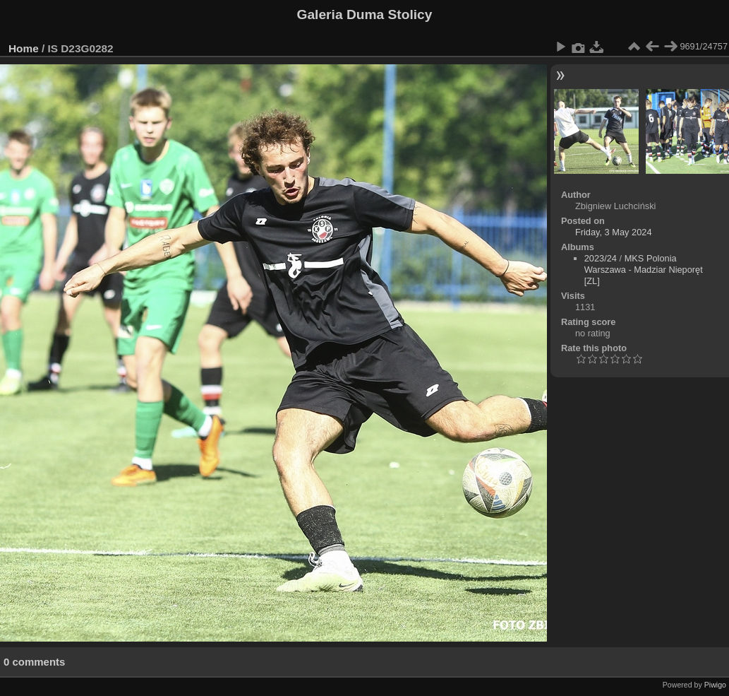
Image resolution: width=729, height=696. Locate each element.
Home (23, 48)
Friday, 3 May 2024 (613, 232)
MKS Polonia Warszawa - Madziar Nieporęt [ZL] (643, 269)
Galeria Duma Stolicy (365, 14)
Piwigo (715, 684)
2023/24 (600, 258)
